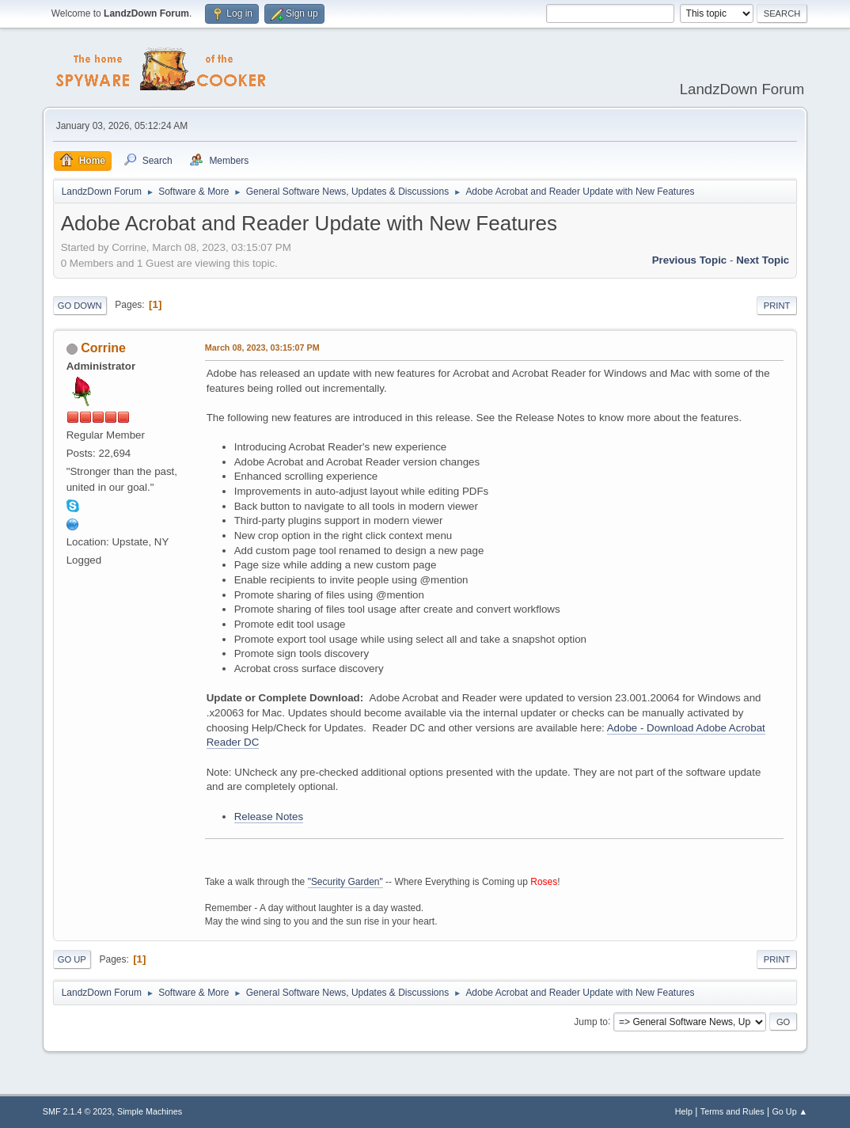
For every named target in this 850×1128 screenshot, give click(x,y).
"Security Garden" (345, 881)
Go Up (72, 959)
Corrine (103, 348)
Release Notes (268, 816)
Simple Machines (149, 1111)
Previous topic (689, 260)
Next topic (762, 260)
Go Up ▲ (789, 1111)
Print (777, 305)
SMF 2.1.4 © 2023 (77, 1111)
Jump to (591, 1021)
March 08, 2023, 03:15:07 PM (262, 347)
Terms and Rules (732, 1111)
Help (684, 1111)
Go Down (80, 305)
